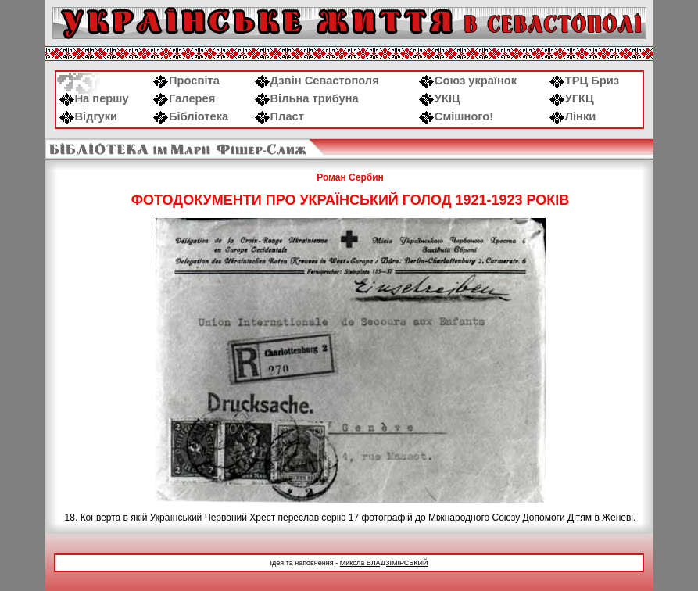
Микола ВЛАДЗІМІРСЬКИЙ (384, 563)
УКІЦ (439, 98)
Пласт (279, 116)
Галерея (184, 98)
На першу (94, 98)
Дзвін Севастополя (317, 80)
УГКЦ (571, 98)
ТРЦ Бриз (584, 80)
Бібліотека (190, 116)
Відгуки (88, 116)
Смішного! (456, 116)
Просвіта (186, 80)
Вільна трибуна (307, 98)
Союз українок (468, 80)
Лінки (572, 116)
